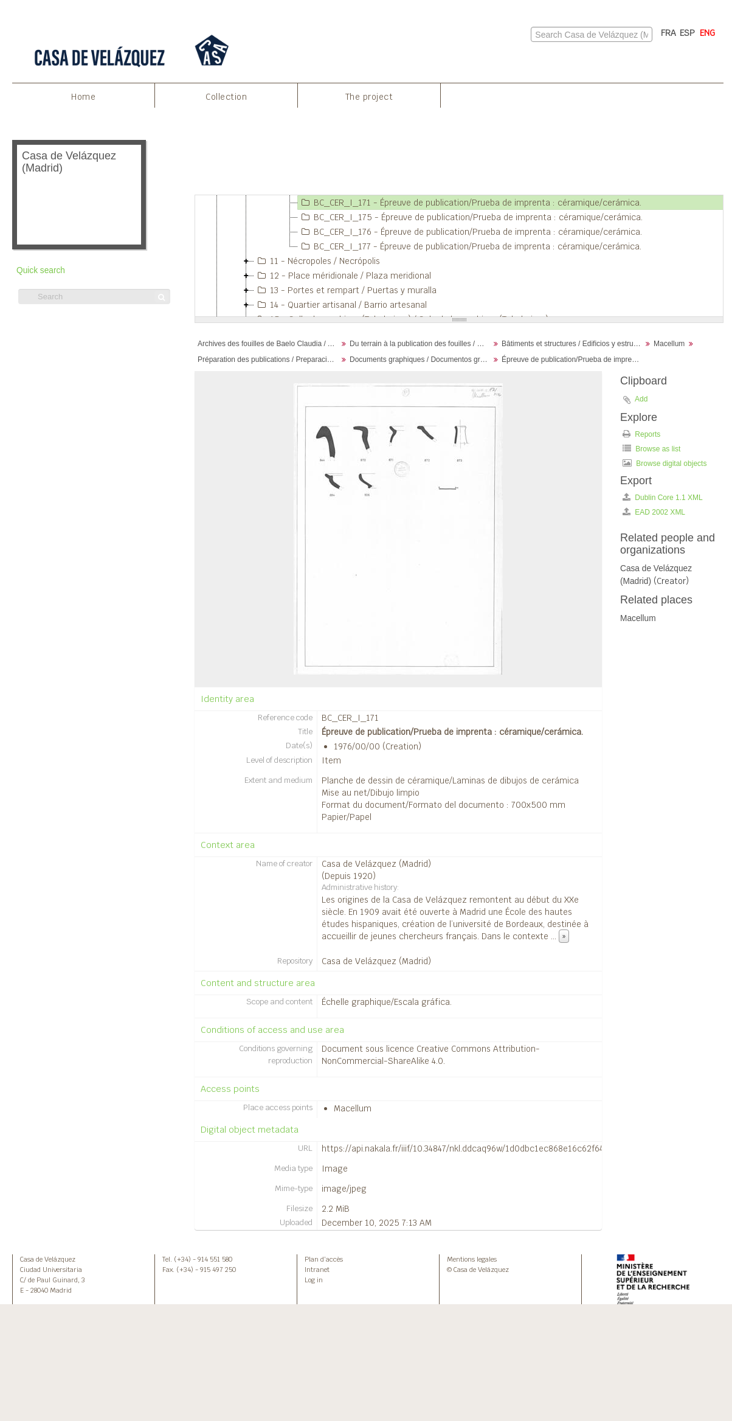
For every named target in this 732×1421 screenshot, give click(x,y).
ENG (707, 32)
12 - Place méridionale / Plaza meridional (342, 275)
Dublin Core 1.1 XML (663, 497)
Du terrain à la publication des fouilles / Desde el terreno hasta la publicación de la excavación (421, 343)
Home (83, 96)
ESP (687, 32)
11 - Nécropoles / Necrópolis (317, 261)
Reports (641, 434)
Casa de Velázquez (47, 1259)
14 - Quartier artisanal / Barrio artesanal (340, 304)
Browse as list (651, 448)
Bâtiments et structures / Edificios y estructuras (573, 343)
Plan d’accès (324, 1259)
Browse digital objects (664, 463)
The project (369, 96)
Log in (314, 1280)
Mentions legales (472, 1259)
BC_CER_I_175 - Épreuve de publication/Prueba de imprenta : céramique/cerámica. (470, 217)
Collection (226, 96)
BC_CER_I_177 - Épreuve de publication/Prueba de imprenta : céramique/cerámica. (469, 246)
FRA (668, 32)
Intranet (317, 1269)
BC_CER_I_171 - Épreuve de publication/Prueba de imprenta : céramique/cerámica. (469, 202)
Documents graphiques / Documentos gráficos (421, 359)
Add (641, 399)
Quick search (40, 270)
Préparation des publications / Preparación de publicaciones (269, 359)
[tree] (459, 256)
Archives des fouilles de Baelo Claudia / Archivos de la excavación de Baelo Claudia (269, 343)
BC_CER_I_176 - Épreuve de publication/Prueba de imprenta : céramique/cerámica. (470, 231)
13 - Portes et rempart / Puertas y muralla (345, 290)
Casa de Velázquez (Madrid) (376, 863)
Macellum (669, 343)
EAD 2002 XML (654, 511)
